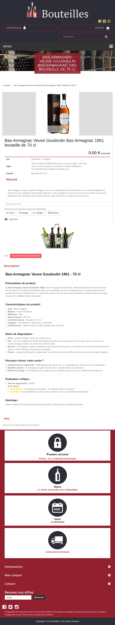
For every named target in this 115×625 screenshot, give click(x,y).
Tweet (10, 213)
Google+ (38, 213)
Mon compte (13, 575)
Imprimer (13, 219)
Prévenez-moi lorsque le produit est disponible (25, 209)
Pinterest (53, 213)
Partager (23, 213)
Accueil (6, 85)
